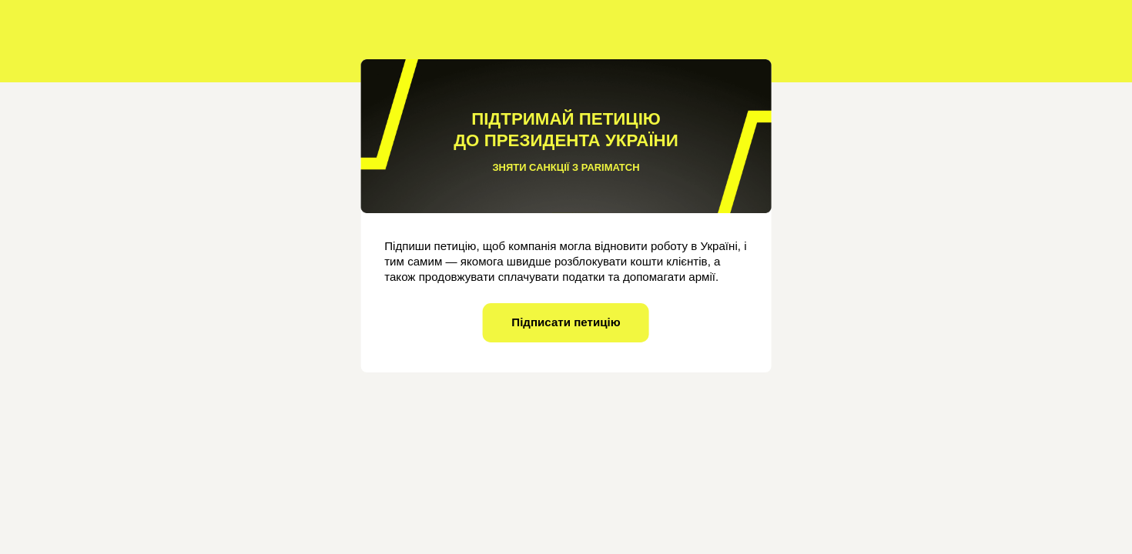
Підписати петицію (565, 322)
